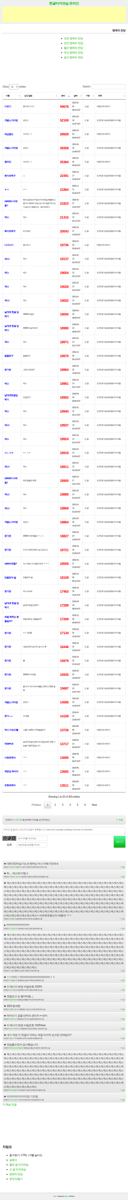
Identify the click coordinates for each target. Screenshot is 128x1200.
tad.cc (55, 1197)
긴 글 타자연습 (17, 1170)
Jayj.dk (66, 1197)
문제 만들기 (16, 1179)
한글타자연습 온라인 (64, 3)
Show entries (14, 86)
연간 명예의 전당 (73, 43)
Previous (36, 805)
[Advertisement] (64, 14)
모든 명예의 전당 (73, 38)
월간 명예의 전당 (73, 47)
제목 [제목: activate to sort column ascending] (100, 96)
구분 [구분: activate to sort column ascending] (88, 96)
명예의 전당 (16, 1175)
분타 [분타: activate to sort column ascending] (63, 96)
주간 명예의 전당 (73, 52)
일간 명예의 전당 (73, 57)
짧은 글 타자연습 (18, 1165)
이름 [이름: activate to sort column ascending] (8, 96)
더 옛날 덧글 (9, 1105)
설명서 (13, 1160)
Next (94, 805)
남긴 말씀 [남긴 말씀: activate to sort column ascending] (28, 96)
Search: (103, 86)
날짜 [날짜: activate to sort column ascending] (75, 96)
